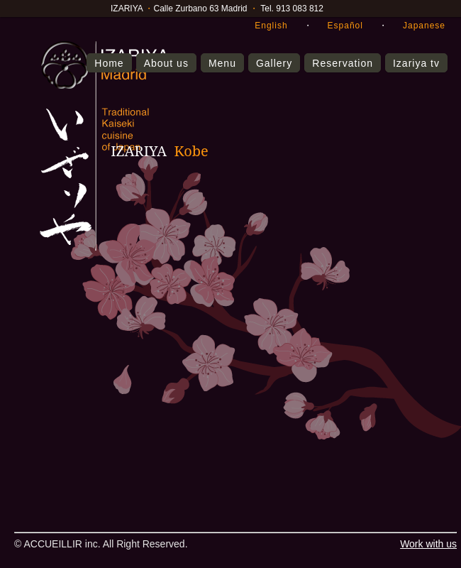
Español (345, 26)
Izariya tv (416, 63)
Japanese (424, 26)
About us (166, 63)
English (271, 26)
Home (108, 63)
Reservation (342, 63)
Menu (222, 63)
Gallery (274, 63)
